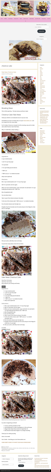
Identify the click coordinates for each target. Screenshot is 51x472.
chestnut (10, 448)
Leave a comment (6, 450)
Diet (40, 76)
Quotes (41, 95)
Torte (41, 99)
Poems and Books (43, 91)
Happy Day (41, 83)
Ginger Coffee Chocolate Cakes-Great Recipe (42, 465)
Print (4, 286)
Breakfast (41, 68)
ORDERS (5, 18)
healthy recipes (42, 87)
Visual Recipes (10, 18)
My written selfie (37, 18)
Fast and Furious (42, 80)
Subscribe (41, 31)
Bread (41, 67)
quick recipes (42, 93)
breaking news (5, 448)
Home (2, 18)
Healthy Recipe (42, 85)
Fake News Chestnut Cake (9, 72)
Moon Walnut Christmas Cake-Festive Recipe (42, 466)
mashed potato (5, 449)
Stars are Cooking (43, 97)
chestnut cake (15, 448)
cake (40, 70)
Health (21, 18)
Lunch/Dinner (42, 89)
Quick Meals (42, 92)
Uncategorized (42, 101)
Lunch (41, 88)
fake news (33, 448)
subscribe (48, 18)
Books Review (32, 18)
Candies (41, 72)
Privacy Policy (44, 18)
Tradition (41, 100)
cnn (29, 448)
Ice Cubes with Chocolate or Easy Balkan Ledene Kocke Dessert (44, 112)
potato (9, 449)
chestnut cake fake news (23, 448)
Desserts (7, 446)
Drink (41, 78)
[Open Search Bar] (25, 21)
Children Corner (25, 18)
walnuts (12, 449)
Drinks (41, 79)
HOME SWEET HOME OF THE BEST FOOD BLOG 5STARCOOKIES (16, 442)
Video (41, 103)
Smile (41, 96)
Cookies (41, 74)
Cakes (4, 446)
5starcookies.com (28, 120)
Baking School (16, 18)
